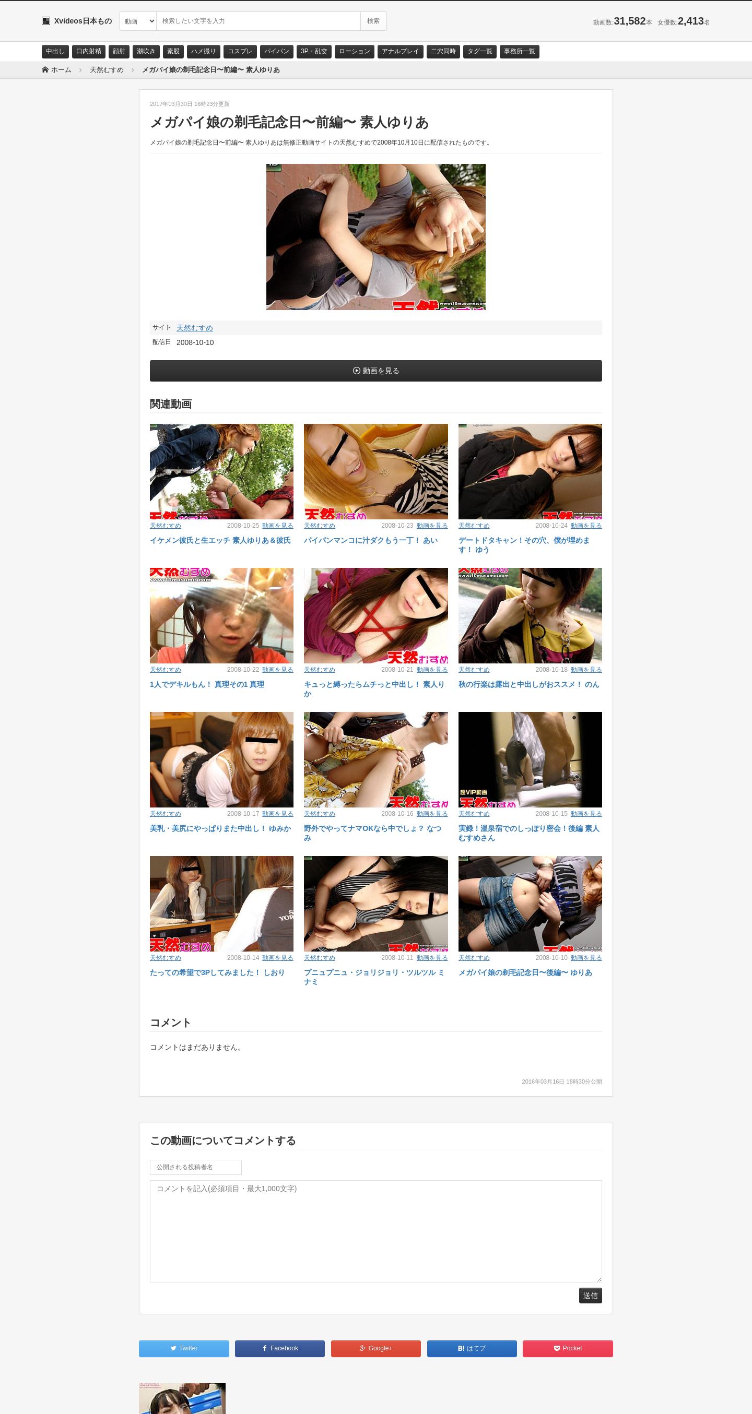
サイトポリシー (120, 1397)
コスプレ (240, 51)
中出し (55, 51)
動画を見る (381, 370)
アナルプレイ (400, 51)
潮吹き (146, 51)
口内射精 (88, 51)
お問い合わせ (69, 1397)
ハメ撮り (203, 51)
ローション (354, 51)
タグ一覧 (479, 51)
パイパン (276, 51)
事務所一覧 (519, 51)
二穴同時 (443, 51)
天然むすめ (195, 328)
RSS (160, 1397)
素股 (173, 51)
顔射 (119, 51)
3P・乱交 (314, 51)
